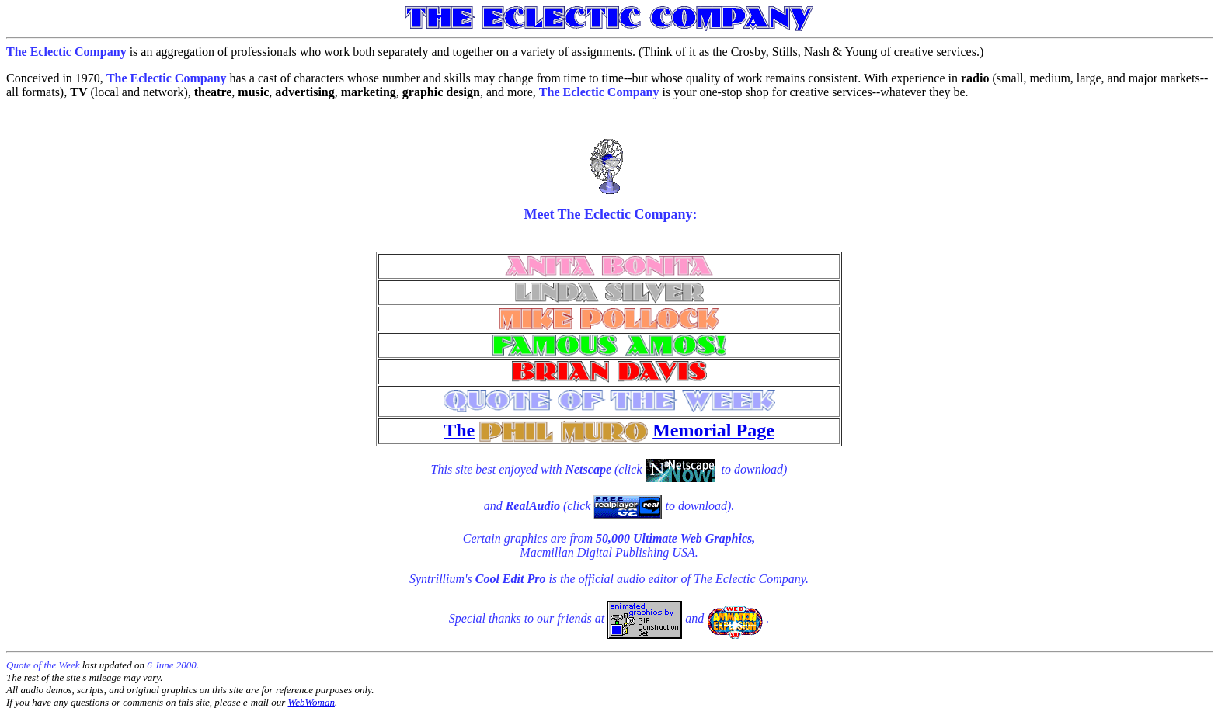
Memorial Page (713, 430)
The (459, 430)
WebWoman (311, 702)
